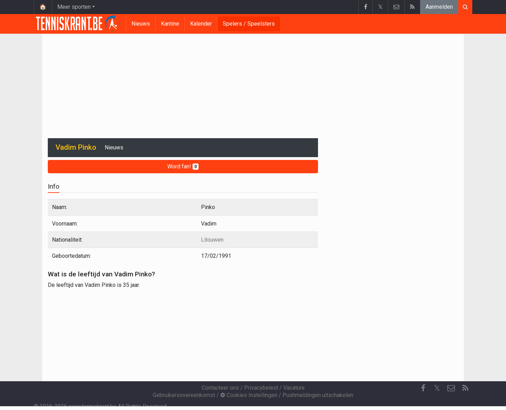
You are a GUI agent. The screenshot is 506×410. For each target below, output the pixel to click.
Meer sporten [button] (74, 7)
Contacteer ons (220, 387)
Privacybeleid (261, 387)
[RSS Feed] (465, 388)
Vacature (294, 387)
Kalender (201, 23)
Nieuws (140, 23)
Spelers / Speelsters (249, 23)
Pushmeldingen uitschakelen (318, 395)
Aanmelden (439, 7)
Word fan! (183, 166)
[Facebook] (423, 388)
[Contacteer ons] (451, 388)
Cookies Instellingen (248, 395)
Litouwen (212, 239)
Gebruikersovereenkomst (184, 395)
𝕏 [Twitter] (437, 388)
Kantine (170, 23)
